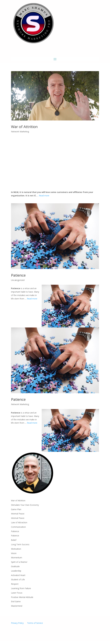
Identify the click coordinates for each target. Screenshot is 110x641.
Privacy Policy (17, 623)
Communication (18, 527)
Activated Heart (18, 575)
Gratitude (15, 566)
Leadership (16, 570)
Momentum (16, 557)
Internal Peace (17, 513)
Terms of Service (35, 623)
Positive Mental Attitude (22, 597)
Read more (44, 195)
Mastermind (16, 606)
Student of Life (18, 579)
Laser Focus (16, 592)
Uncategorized (17, 280)
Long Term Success (20, 544)
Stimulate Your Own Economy (25, 505)
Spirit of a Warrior (19, 562)
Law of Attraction (19, 522)
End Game (16, 601)
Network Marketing (20, 131)
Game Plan (16, 509)
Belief (13, 540)
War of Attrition (24, 126)
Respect (14, 584)
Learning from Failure (21, 588)
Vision (13, 553)
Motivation (16, 548)
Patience (18, 275)
